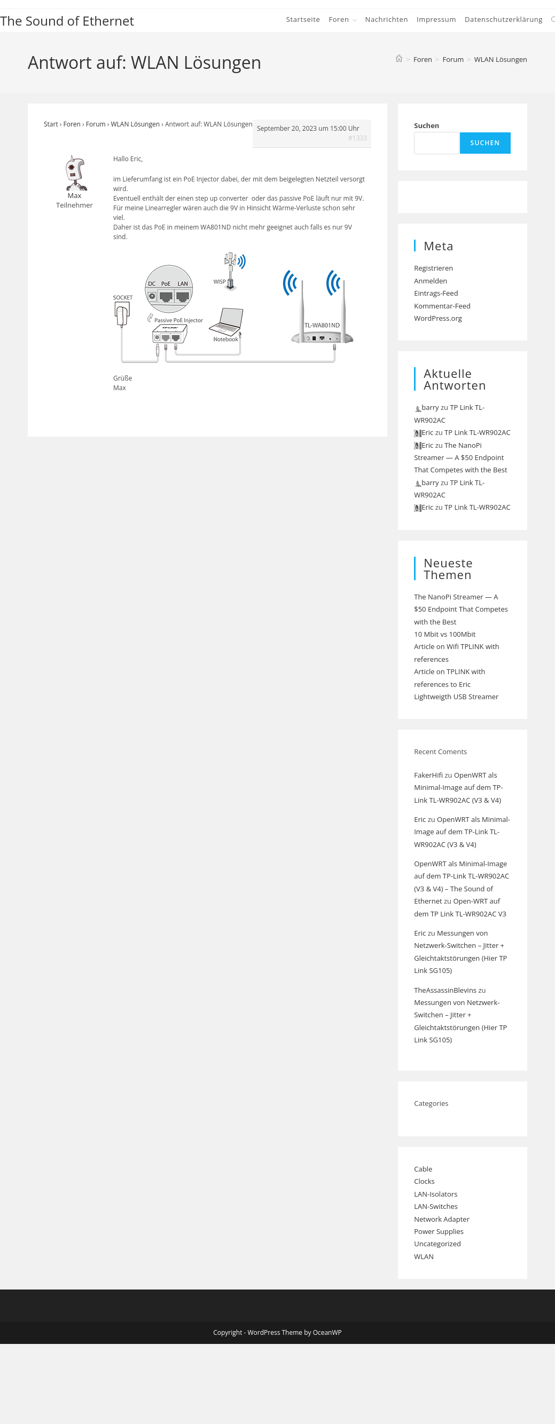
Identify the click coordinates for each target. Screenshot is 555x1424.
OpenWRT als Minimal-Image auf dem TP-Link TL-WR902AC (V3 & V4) (458, 787)
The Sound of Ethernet (67, 20)
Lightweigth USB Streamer (456, 696)
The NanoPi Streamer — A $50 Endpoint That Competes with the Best (460, 457)
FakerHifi (428, 775)
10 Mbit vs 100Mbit (444, 634)
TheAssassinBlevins (445, 990)
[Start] (399, 59)
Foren (72, 124)
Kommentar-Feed (442, 306)
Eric (420, 819)
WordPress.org (438, 318)
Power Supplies (439, 1231)
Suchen (426, 125)
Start (51, 124)
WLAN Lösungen (500, 59)
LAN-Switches (436, 1206)
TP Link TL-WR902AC (477, 432)
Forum (96, 124)
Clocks (424, 1181)
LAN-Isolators (435, 1194)
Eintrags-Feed (436, 293)
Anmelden (430, 281)
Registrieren (433, 268)
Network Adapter (442, 1219)
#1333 (357, 138)
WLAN (424, 1256)
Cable (423, 1169)
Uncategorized (437, 1243)
